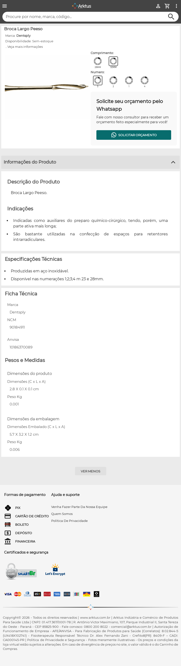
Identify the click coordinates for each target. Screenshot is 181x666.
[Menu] (4, 6)
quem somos (62, 514)
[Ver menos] (90, 471)
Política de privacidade (69, 521)
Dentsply (23, 35)
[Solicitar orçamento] (133, 135)
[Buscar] (171, 16)
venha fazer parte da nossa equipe (79, 507)
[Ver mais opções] (176, 6)
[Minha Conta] (158, 6)
